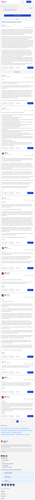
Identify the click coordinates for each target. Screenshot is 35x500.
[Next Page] (28, 421)
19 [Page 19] (20, 421)
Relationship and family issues (12, 430)
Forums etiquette (5, 465)
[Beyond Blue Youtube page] (5, 485)
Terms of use (3, 493)
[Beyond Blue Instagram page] (8, 485)
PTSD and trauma (3, 430)
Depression (12, 428)
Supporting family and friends (17, 432)
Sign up (29, 1)
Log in (23, 1)
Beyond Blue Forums (5, 1)
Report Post (18, 67)
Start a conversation (17, 15)
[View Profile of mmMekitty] (8, 294)
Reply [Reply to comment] (30, 103)
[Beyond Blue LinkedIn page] (13, 485)
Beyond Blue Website (6, 441)
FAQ (3, 461)
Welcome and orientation (20, 434)
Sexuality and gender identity (22, 430)
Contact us (3, 491)
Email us (6, 480)
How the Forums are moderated (7, 463)
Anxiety (2, 428)
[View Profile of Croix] (7, 152)
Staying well (30, 430)
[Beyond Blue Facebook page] (2, 485)
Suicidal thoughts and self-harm (6, 432)
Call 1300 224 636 (8, 472)
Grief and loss (17, 428)
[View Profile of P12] (5, 25)
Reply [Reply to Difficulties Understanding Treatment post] (30, 67)
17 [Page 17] (14, 421)
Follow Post (11, 67)
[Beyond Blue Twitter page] (10, 485)
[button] (3, 68)
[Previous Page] (7, 421)
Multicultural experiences (25, 428)
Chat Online (7, 476)
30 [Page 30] (25, 421)
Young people (27, 434)
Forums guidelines (5, 460)
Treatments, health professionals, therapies (8, 434)
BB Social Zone (7, 428)
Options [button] (32, 27)
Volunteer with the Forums (7, 467)
